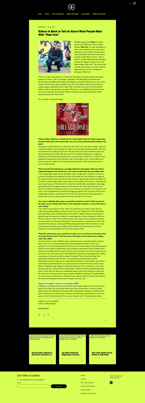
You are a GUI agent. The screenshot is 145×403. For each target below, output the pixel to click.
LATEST (83, 379)
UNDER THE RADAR (87, 386)
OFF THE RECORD (87, 383)
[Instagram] (134, 3)
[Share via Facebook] (39, 315)
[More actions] (105, 27)
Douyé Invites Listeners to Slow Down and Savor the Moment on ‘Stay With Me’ (42, 354)
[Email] (33, 386)
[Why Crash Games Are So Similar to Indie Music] (103, 342)
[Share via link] (48, 315)
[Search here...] (117, 3)
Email (19, 383)
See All (114, 331)
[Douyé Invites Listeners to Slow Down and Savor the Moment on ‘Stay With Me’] (42, 342)
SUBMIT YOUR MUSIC (87, 393)
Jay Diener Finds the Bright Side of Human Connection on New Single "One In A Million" (72, 354)
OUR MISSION (86, 390)
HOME (83, 375)
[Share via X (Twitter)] (44, 315)
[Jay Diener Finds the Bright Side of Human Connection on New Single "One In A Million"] (73, 342)
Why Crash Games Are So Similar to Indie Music (102, 354)
